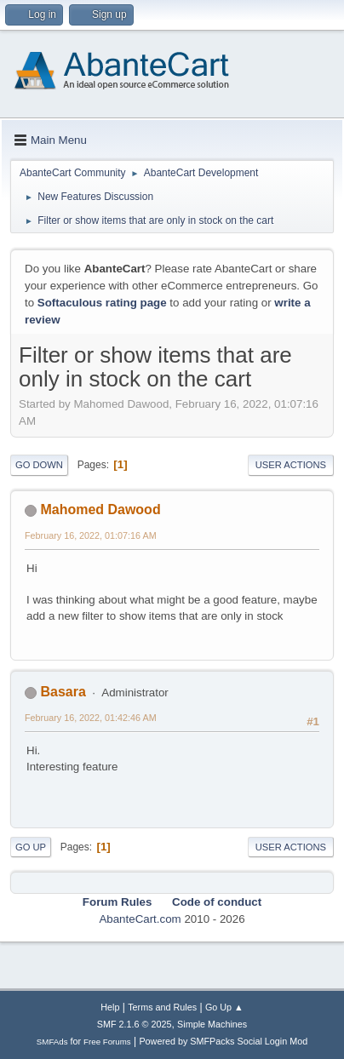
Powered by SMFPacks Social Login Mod (223, 1041)
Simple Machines (212, 1024)
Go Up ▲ (224, 1007)
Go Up (30, 847)
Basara (62, 691)
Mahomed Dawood (100, 509)
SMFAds (52, 1041)
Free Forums (107, 1041)
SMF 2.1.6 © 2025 (134, 1024)
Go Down (39, 465)
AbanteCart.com (140, 919)
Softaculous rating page (102, 302)
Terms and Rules (162, 1007)
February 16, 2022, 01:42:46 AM (91, 718)
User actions (290, 465)
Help (109, 1007)
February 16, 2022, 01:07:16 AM (91, 535)
